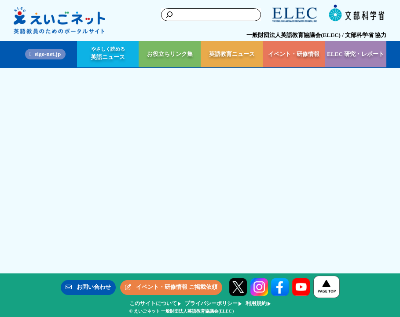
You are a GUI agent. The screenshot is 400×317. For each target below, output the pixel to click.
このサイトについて (153, 303)
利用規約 (256, 303)
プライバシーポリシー (211, 303)
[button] (88, 287)
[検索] (168, 14)
